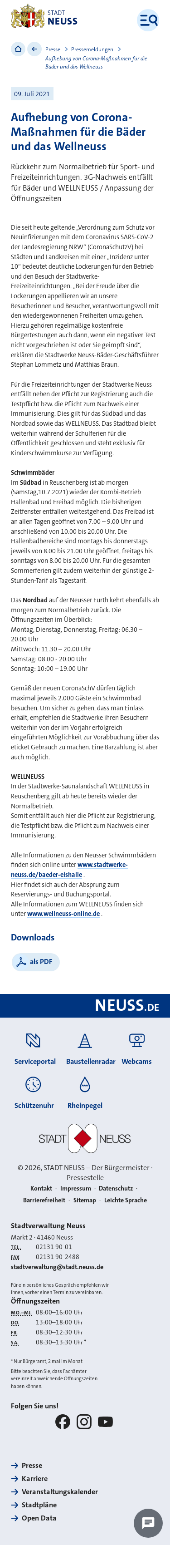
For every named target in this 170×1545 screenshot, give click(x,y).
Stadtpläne (39, 1505)
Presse (52, 49)
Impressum (75, 1189)
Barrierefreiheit (44, 1200)
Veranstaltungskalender (60, 1491)
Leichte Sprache (125, 1200)
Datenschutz (116, 1189)
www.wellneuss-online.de (63, 914)
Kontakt (41, 1189)
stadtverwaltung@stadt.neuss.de (57, 1267)
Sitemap (84, 1200)
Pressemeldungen (92, 49)
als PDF (41, 961)
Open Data (39, 1518)
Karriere (35, 1478)
